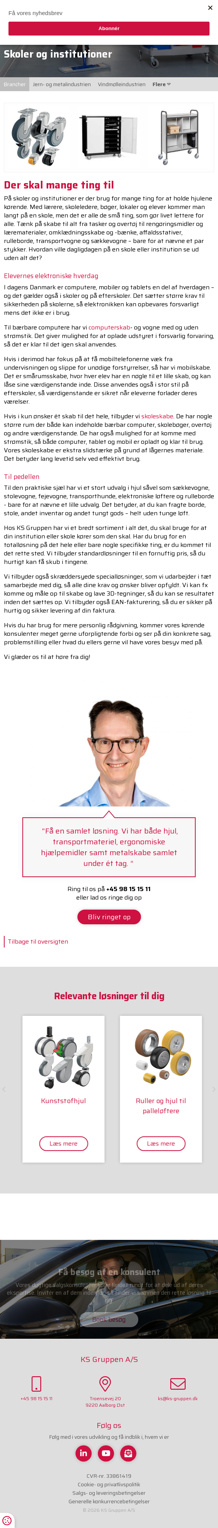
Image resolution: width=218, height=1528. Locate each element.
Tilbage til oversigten (38, 941)
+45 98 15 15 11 (36, 1389)
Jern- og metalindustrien (62, 84)
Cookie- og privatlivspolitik (109, 1484)
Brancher (14, 84)
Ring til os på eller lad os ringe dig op (109, 893)
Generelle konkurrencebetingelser (109, 1501)
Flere (162, 84)
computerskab (109, 327)
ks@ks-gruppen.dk (177, 1389)
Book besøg (109, 1319)
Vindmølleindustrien (122, 84)
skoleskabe (157, 416)
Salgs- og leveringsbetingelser (109, 1493)
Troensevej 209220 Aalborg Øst (105, 1392)
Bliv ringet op (109, 917)
